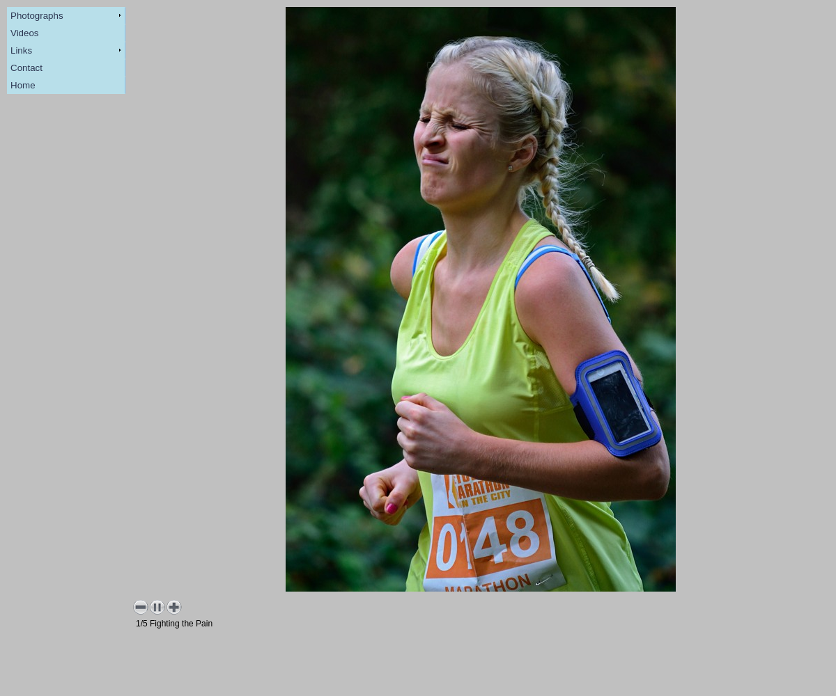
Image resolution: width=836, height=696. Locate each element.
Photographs (36, 15)
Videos (24, 33)
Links (21, 50)
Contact (26, 68)
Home (23, 85)
